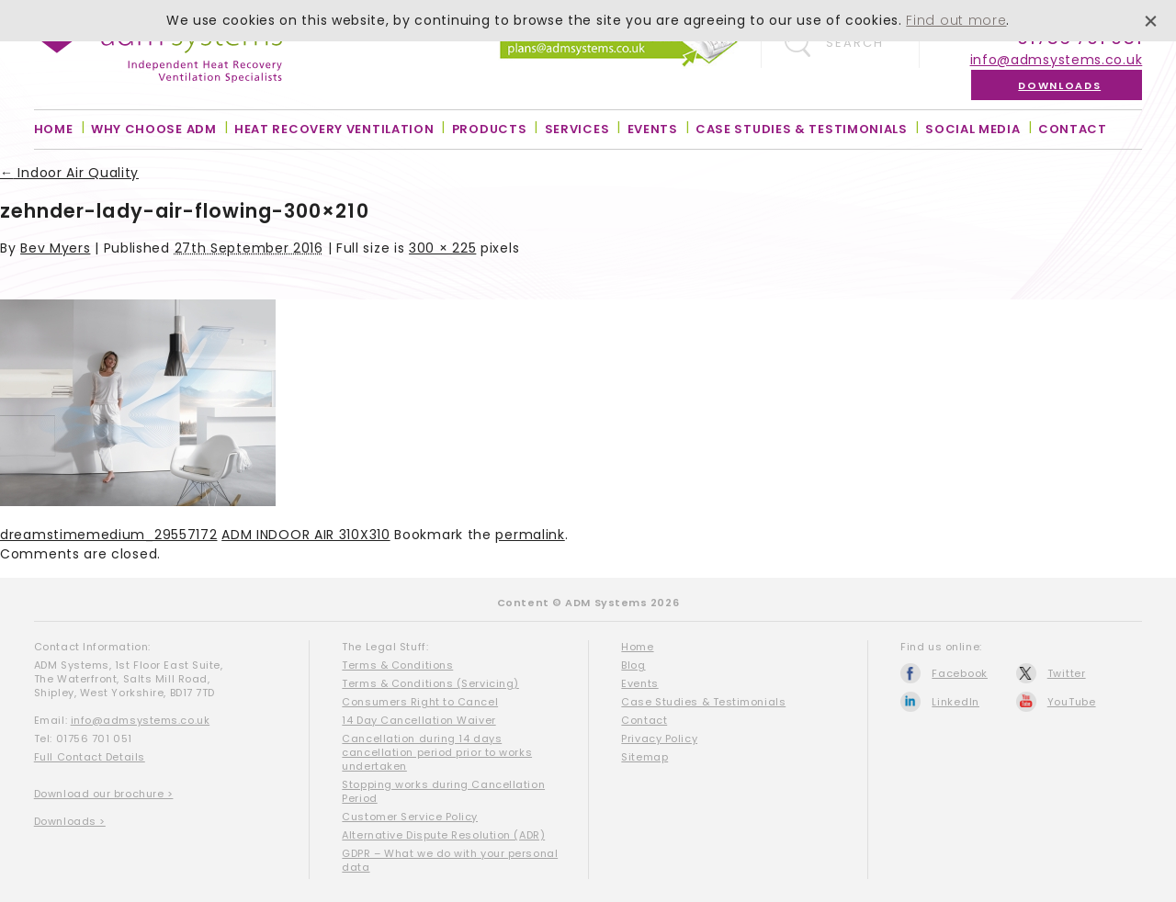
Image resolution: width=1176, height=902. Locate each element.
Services (577, 129)
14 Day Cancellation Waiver (418, 720)
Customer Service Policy (410, 816)
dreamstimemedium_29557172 (109, 534)
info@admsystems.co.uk (1056, 60)
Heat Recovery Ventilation (334, 129)
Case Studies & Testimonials (801, 129)
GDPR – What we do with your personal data (450, 860)
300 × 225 (442, 248)
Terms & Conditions (397, 665)
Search (855, 42)
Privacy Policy (659, 738)
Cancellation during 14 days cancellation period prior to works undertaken (437, 752)
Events (653, 129)
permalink (529, 534)
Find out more (956, 20)
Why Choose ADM (154, 129)
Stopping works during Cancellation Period (443, 791)
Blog (633, 665)
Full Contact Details (89, 757)
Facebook (960, 673)
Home (54, 129)
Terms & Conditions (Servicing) (430, 683)
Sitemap (644, 757)
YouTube (1071, 701)
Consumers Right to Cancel (420, 701)
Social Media (972, 129)
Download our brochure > (104, 793)
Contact (1072, 129)
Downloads (1059, 85)
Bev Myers (55, 248)
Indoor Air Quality (69, 172)
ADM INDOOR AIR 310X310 (305, 534)
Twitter (1066, 673)
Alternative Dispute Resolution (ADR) (443, 835)
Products (489, 129)
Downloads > (70, 821)
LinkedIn (955, 701)
